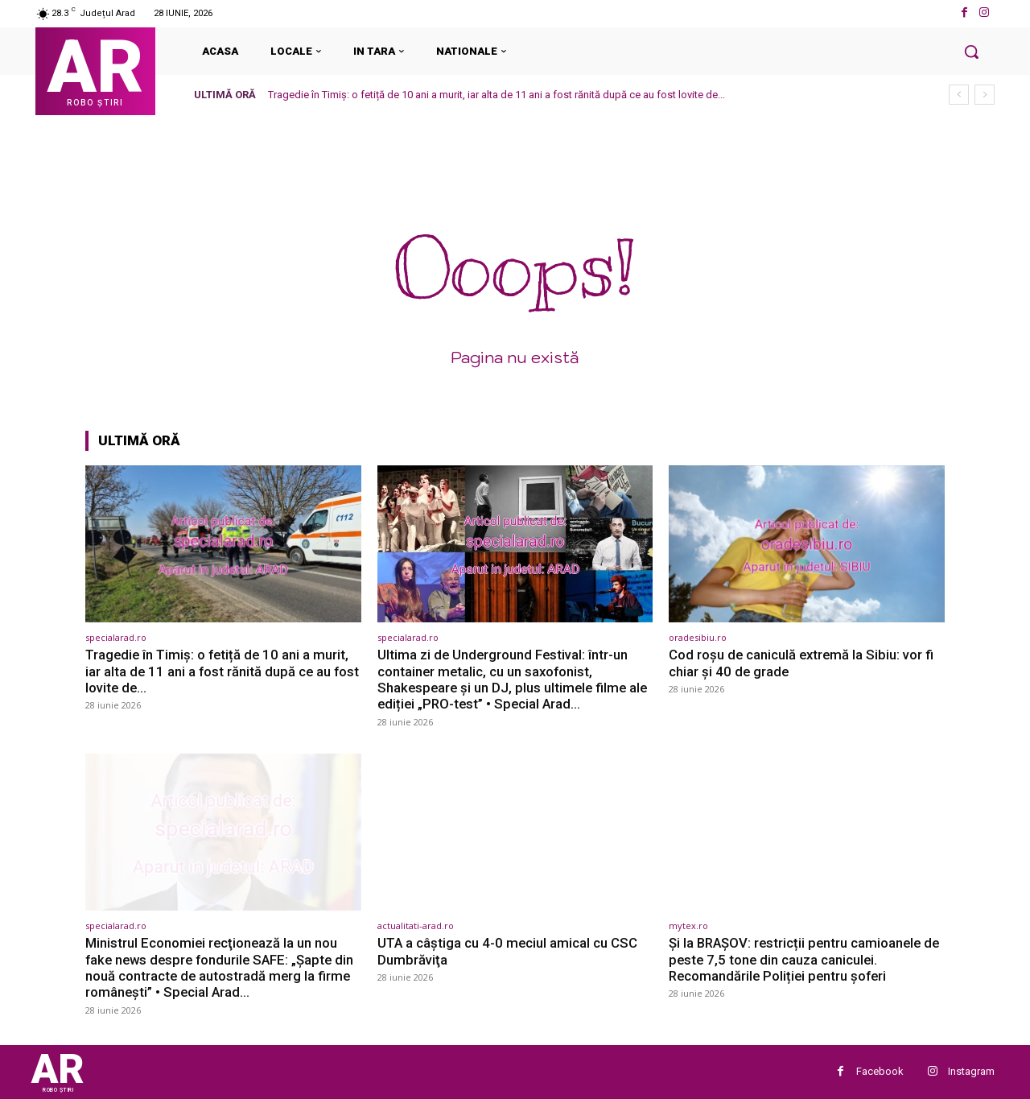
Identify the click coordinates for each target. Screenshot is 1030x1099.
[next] (984, 95)
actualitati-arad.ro (415, 925)
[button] (971, 51)
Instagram (971, 1071)
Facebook (880, 1071)
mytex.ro (688, 925)
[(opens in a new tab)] (223, 543)
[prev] (959, 95)
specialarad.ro (115, 637)
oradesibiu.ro (698, 637)
